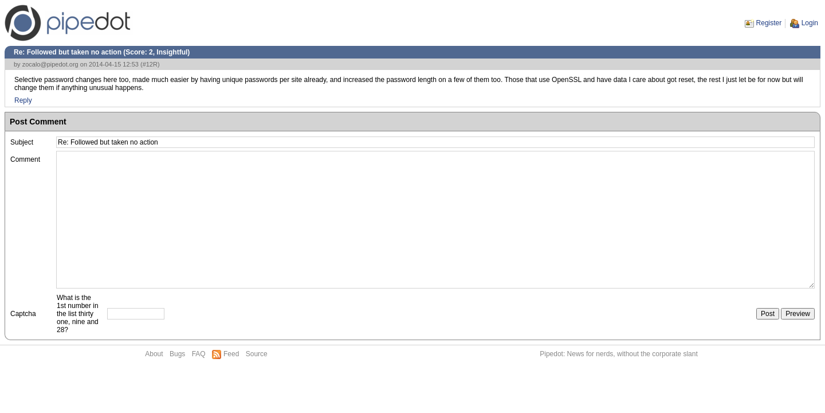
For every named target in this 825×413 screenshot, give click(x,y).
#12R (150, 64)
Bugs (177, 354)
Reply (23, 100)
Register (769, 23)
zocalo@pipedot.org (50, 64)
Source (257, 354)
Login (810, 23)
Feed (231, 354)
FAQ (199, 354)
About (154, 354)
